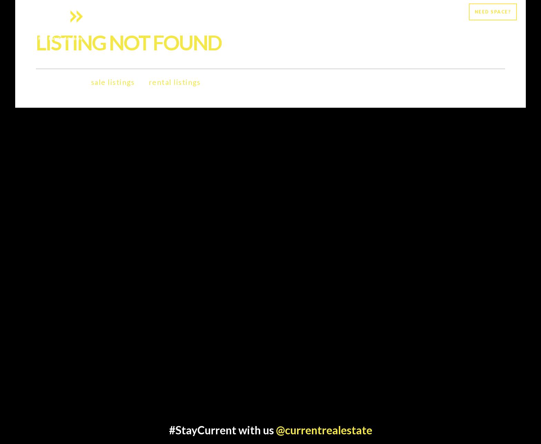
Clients (404, 26)
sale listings (113, 82)
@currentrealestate (324, 430)
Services (372, 26)
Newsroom (438, 26)
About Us (338, 26)
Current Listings (490, 26)
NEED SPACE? (493, 12)
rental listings (175, 82)
